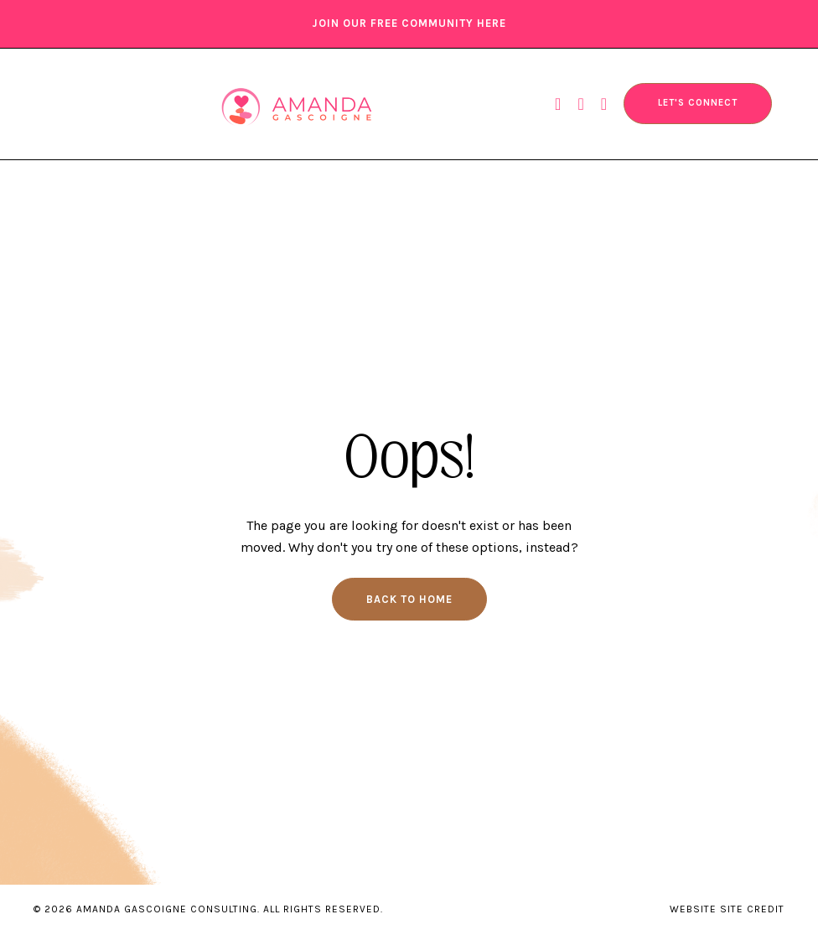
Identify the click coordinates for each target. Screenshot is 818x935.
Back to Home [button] (409, 599)
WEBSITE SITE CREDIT (727, 909)
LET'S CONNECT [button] (698, 102)
